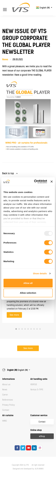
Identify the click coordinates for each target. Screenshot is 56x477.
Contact (5, 410)
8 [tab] (37, 329)
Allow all (28, 283)
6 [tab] (31, 329)
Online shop (36, 430)
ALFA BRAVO (39, 469)
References (7, 400)
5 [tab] (28, 329)
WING (4, 421)
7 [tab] (34, 329)
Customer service (38, 415)
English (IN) (43, 7)
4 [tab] (25, 329)
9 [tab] (40, 329)
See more (14, 315)
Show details (40, 273)
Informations (8, 379)
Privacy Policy (8, 405)
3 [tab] (22, 329)
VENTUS (33, 384)
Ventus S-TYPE (36, 389)
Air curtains (7, 415)
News (4, 389)
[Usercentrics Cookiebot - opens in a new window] (35, 181)
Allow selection (28, 293)
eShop (42, 436)
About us (6, 384)
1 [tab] (16, 329)
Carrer (5, 394)
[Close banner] (51, 181)
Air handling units (38, 379)
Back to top (8, 173)
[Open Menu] (5, 7)
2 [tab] (19, 329)
